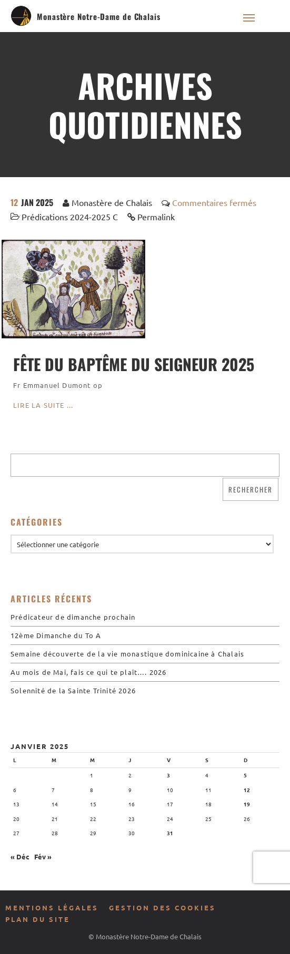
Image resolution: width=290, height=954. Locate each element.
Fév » (43, 856)
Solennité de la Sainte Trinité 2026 (73, 690)
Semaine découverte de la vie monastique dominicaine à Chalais (127, 653)
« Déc (20, 856)
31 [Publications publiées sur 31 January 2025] (170, 833)
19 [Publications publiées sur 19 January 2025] (247, 804)
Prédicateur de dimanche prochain (73, 616)
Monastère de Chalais (112, 202)
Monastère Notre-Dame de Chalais (99, 16)
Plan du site (37, 919)
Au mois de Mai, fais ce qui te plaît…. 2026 (89, 672)
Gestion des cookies (162, 907)
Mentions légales (51, 907)
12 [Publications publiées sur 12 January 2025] (247, 790)
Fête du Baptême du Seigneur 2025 (133, 364)
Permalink (156, 216)
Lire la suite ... (43, 405)
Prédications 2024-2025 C (70, 216)
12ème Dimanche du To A (56, 635)
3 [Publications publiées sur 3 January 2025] (168, 775)
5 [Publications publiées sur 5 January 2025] (245, 775)
